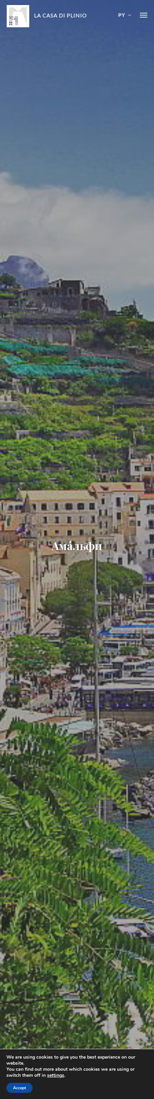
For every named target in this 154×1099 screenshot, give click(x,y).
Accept (19, 1088)
